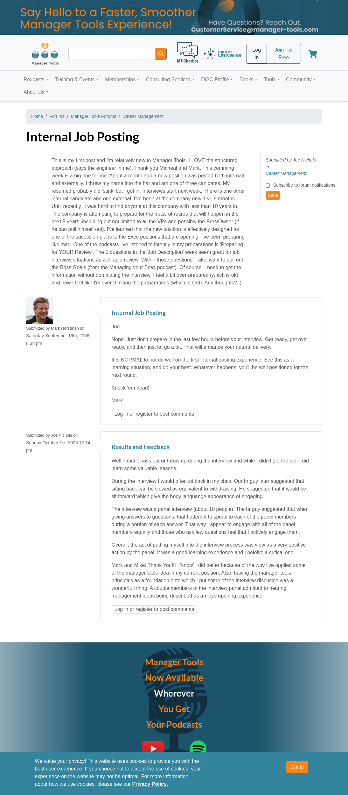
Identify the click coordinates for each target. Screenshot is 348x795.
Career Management (142, 116)
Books (247, 79)
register (144, 414)
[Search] (161, 54)
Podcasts (34, 79)
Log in (122, 414)
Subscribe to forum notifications (304, 185)
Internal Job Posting (139, 313)
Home (37, 116)
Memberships (120, 79)
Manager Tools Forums (93, 116)
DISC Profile (215, 79)
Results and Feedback (141, 447)
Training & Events (75, 79)
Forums (56, 116)
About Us (34, 92)
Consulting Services (168, 79)
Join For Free (284, 53)
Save (273, 195)
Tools (269, 79)
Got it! (297, 771)
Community (299, 79)
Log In (256, 53)
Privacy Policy (149, 788)
